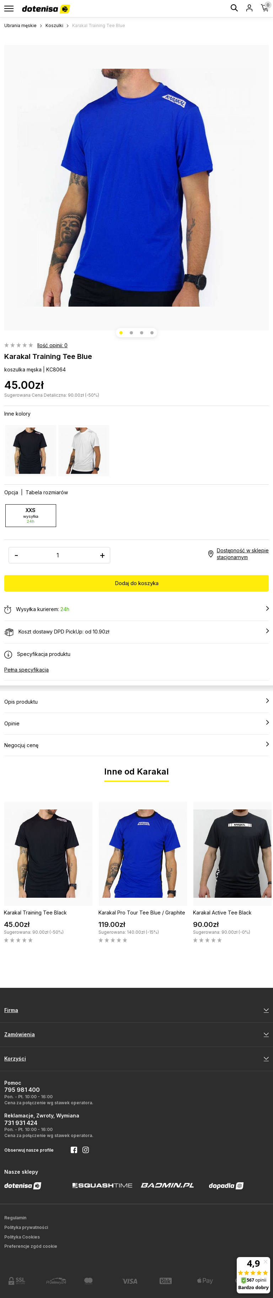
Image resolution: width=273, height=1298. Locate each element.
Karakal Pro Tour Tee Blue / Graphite (141, 912)
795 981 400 (22, 1089)
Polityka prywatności (26, 1227)
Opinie (136, 723)
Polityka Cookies (22, 1237)
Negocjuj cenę (136, 745)
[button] (121, 332)
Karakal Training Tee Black (35, 912)
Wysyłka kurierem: (136, 610)
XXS (31, 515)
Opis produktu (136, 701)
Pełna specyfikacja (26, 670)
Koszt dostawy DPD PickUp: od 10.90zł (136, 632)
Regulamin (15, 1217)
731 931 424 (20, 1122)
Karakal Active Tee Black (222, 912)
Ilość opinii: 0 (52, 345)
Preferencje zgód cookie (30, 1246)
